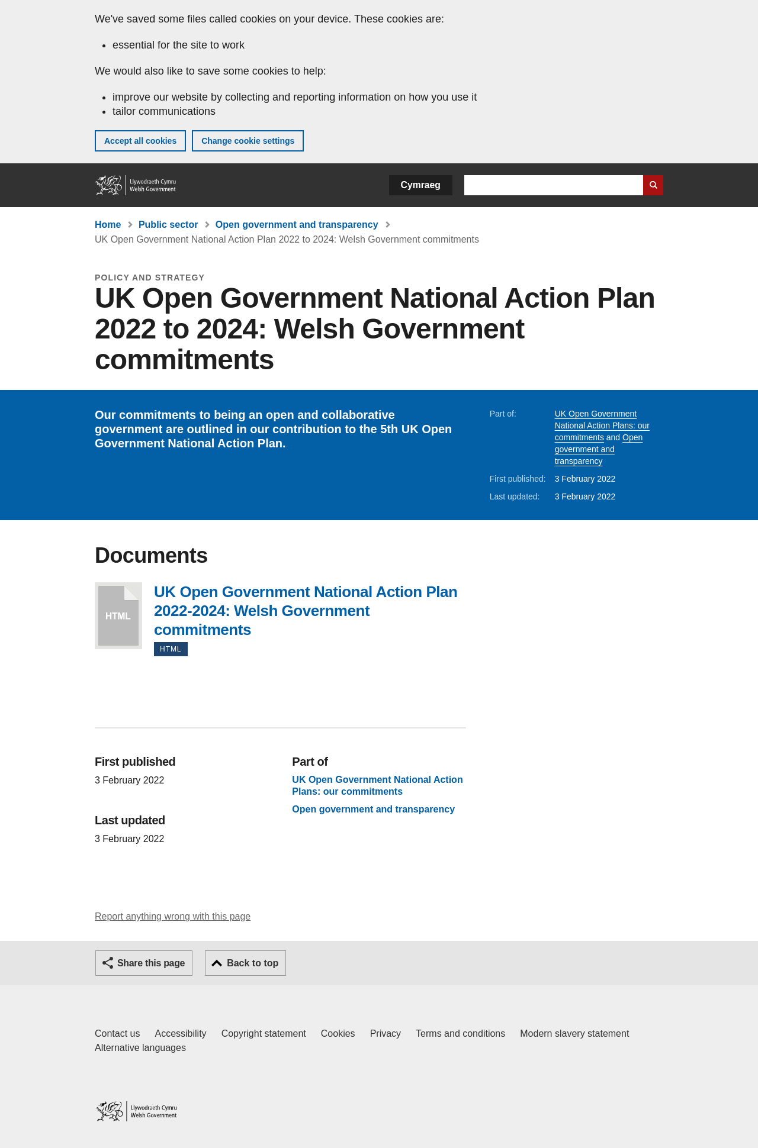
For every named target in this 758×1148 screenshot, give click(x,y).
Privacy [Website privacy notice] (385, 1033)
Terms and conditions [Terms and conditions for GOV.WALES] (460, 1033)
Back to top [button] (252, 963)
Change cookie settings (247, 141)
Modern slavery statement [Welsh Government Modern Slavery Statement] (574, 1033)
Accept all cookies (140, 141)
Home (108, 225)
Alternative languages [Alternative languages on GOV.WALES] (140, 1048)
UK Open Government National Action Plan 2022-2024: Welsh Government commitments (118, 615)
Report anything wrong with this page (172, 916)
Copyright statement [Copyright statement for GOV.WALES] (263, 1033)
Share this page (151, 963)
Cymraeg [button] (421, 185)
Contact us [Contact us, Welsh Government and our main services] (117, 1033)
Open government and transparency (297, 225)
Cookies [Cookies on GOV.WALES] (338, 1033)
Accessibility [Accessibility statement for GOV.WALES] (180, 1033)
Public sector (168, 225)
